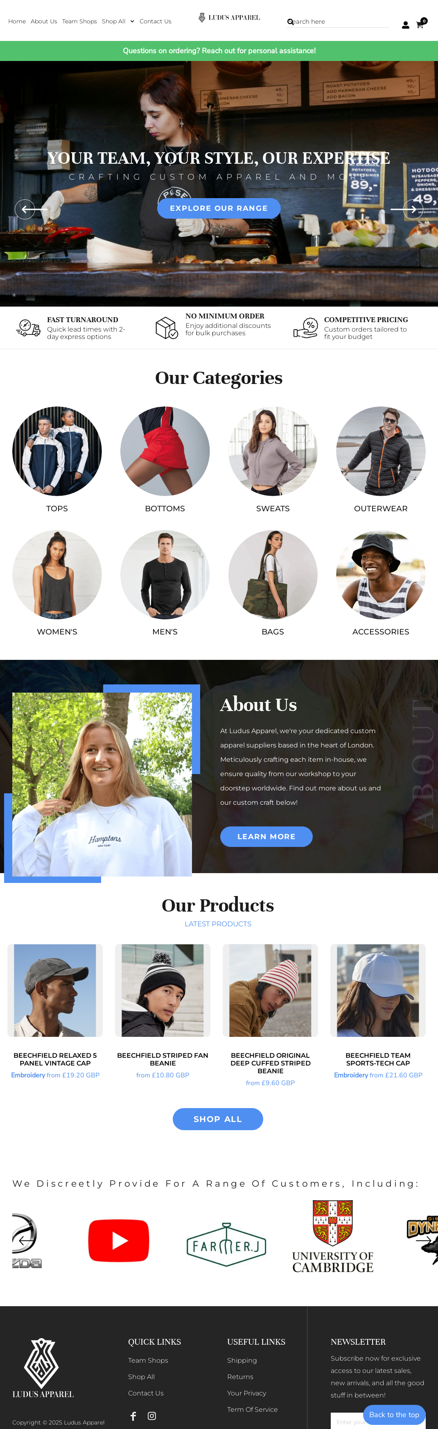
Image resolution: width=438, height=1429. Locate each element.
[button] (118, 21)
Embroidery (28, 1075)
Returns (240, 1377)
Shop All (141, 1377)
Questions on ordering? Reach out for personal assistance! (219, 51)
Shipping (242, 1360)
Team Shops (148, 1360)
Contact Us (146, 1393)
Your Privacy (246, 1393)
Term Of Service (252, 1409)
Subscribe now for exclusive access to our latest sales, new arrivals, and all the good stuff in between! (377, 1377)
